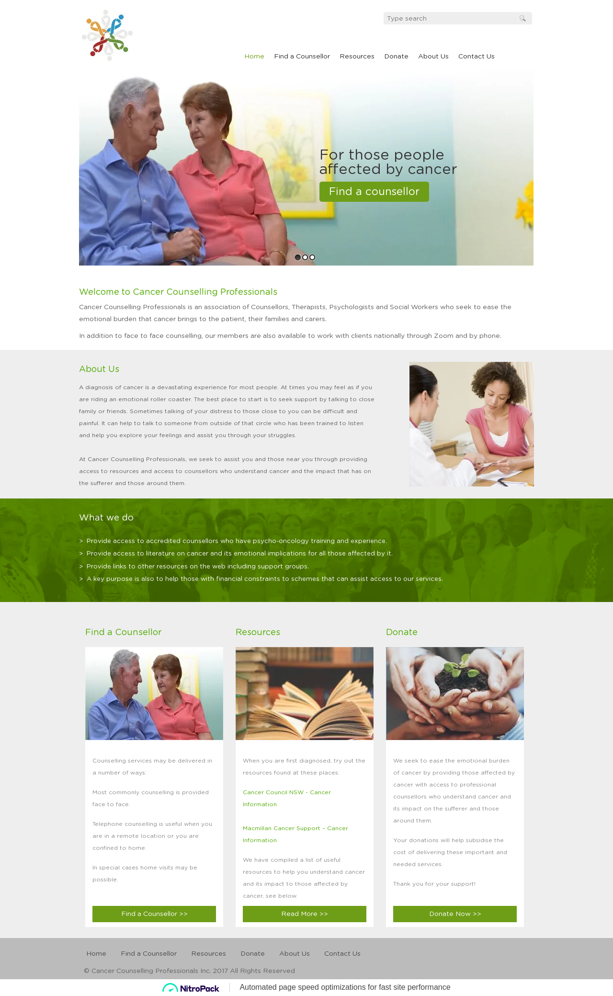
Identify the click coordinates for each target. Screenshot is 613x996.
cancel (117, 34)
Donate (396, 56)
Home (254, 56)
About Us (433, 56)
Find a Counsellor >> (154, 914)
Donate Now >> (455, 914)
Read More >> (304, 914)
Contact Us (476, 56)
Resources (357, 56)
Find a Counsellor (302, 56)
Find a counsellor (374, 191)
